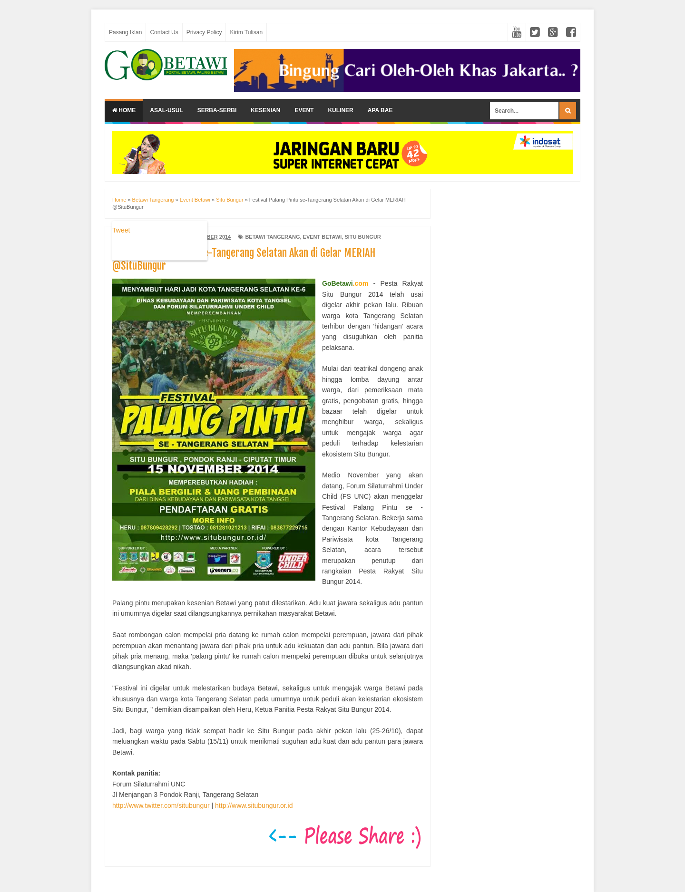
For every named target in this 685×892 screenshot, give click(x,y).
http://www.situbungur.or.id (254, 805)
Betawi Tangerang (272, 237)
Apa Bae (380, 110)
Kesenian (265, 110)
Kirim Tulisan (246, 32)
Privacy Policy (204, 32)
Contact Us (164, 32)
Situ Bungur (362, 237)
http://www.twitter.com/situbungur (161, 805)
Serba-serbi (217, 110)
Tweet (121, 230)
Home (124, 110)
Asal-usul (166, 110)
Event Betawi (322, 237)
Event (303, 110)
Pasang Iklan (125, 32)
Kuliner (340, 110)
